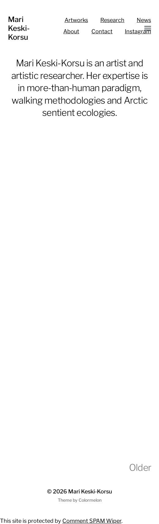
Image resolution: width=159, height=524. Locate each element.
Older (140, 467)
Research (112, 20)
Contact (102, 31)
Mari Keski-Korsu (19, 28)
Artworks (76, 20)
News (144, 20)
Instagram (138, 31)
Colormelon (90, 500)
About (71, 31)
